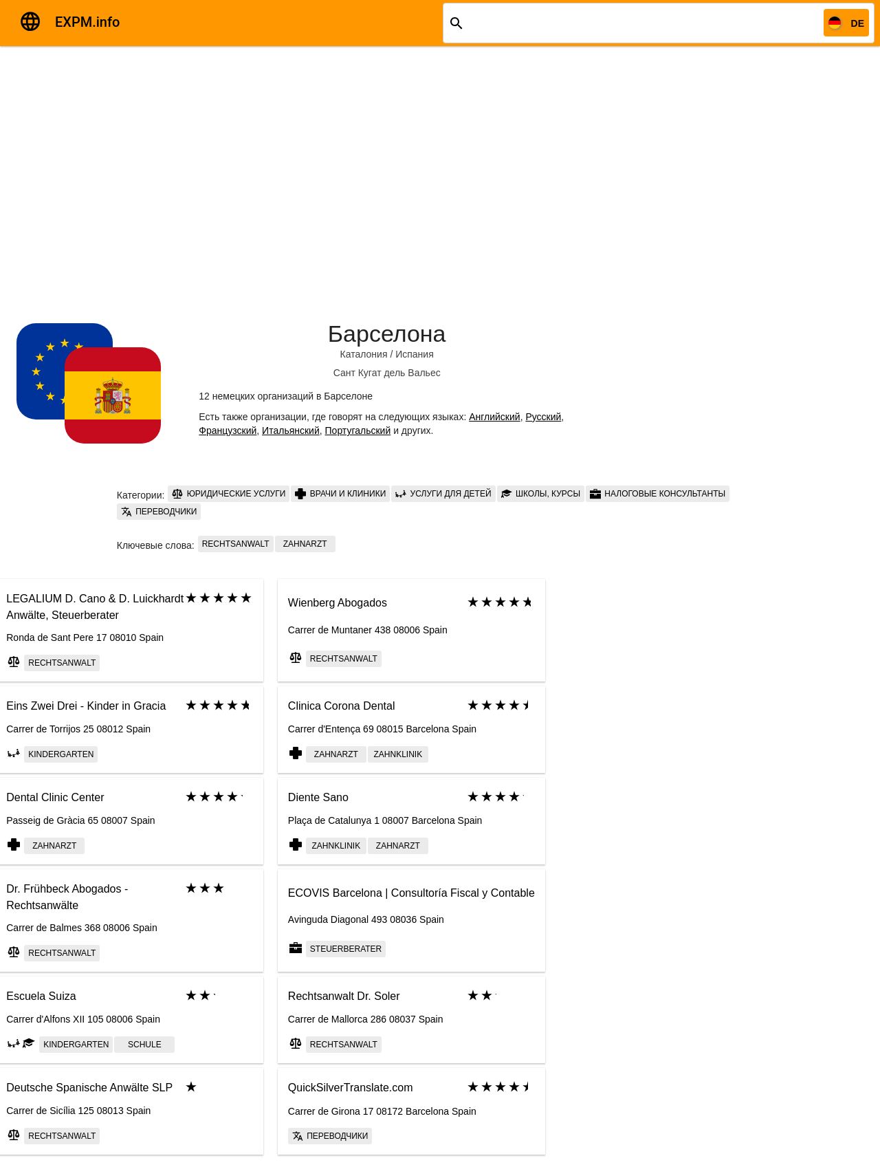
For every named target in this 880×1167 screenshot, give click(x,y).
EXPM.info (87, 22)
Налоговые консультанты (657, 493)
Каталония (364, 354)
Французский (227, 430)
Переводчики (159, 511)
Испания (414, 354)
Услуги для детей (443, 493)
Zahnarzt (305, 544)
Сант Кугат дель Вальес (387, 372)
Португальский (358, 430)
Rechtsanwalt (236, 544)
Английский (494, 416)
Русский (543, 416)
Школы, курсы (540, 493)
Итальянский (291, 430)
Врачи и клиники (340, 493)
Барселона (387, 333)
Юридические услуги (228, 493)
